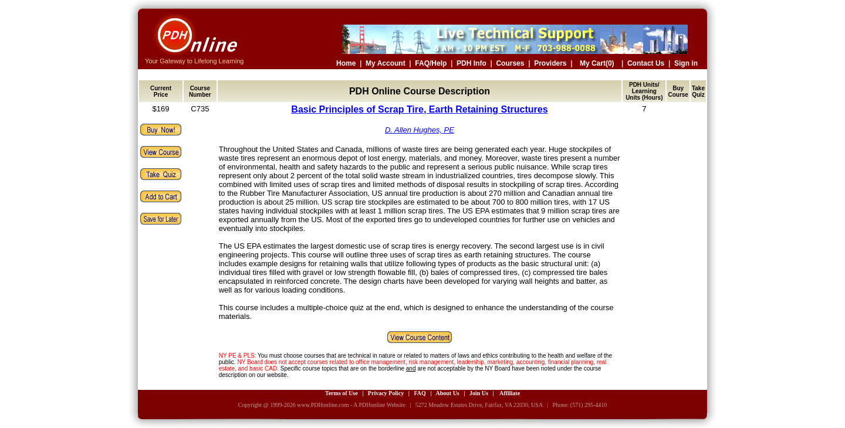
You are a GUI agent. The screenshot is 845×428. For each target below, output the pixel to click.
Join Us (478, 393)
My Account (385, 63)
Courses (510, 63)
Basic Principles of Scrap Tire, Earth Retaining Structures (419, 109)
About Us (447, 393)
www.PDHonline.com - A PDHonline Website (351, 405)
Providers (550, 63)
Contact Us (645, 63)
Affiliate (509, 393)
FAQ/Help (431, 63)
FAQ (419, 393)
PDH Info (471, 63)
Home (346, 63)
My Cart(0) (597, 63)
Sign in (686, 63)
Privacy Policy (386, 393)
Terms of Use (341, 393)
